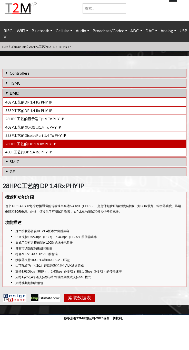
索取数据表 (77, 326)
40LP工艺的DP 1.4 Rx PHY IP (28, 152)
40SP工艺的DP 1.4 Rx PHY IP (28, 102)
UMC (14, 93)
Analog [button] (167, 30)
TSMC (15, 83)
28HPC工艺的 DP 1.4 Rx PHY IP (30, 144)
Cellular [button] (62, 30)
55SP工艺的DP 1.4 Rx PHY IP (28, 110)
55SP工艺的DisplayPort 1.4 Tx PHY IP (35, 135)
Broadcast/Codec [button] (108, 30)
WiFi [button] (21, 30)
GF (12, 171)
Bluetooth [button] (40, 30)
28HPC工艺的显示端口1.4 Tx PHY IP (34, 119)
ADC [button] (134, 30)
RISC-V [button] (9, 33)
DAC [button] (149, 30)
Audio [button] (81, 30)
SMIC (14, 161)
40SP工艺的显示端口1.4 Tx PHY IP (33, 127)
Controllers (19, 73)
